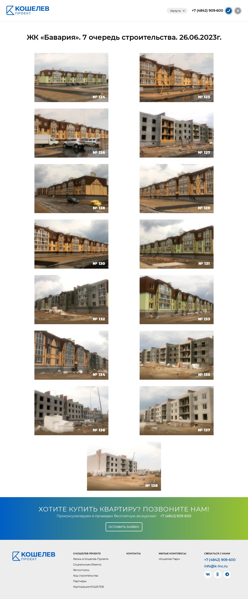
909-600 (207, 11)
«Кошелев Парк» (169, 559)
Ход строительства (85, 575)
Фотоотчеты (81, 570)
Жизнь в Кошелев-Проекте (91, 559)
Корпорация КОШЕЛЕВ (88, 586)
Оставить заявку (124, 527)
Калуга (175, 10)
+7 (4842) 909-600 (175, 516)
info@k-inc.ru (216, 566)
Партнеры (79, 581)
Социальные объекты (87, 564)
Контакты (133, 553)
